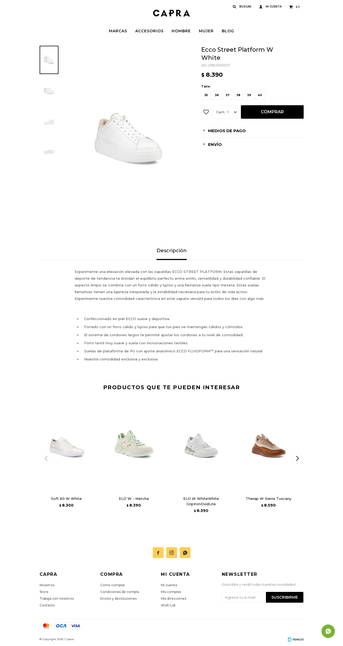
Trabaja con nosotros (57, 598)
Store (44, 592)
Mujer (206, 31)
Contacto (47, 605)
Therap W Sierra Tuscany (268, 498)
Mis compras (171, 592)
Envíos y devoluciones (118, 598)
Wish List (168, 605)
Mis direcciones (173, 598)
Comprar (272, 111)
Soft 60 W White (66, 498)
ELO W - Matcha (134, 498)
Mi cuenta (169, 585)
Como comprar (112, 585)
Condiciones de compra (119, 592)
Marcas (118, 31)
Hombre (181, 31)
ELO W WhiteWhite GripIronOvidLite (201, 501)
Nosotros (47, 585)
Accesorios (149, 31)
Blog (228, 31)
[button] (297, 458)
